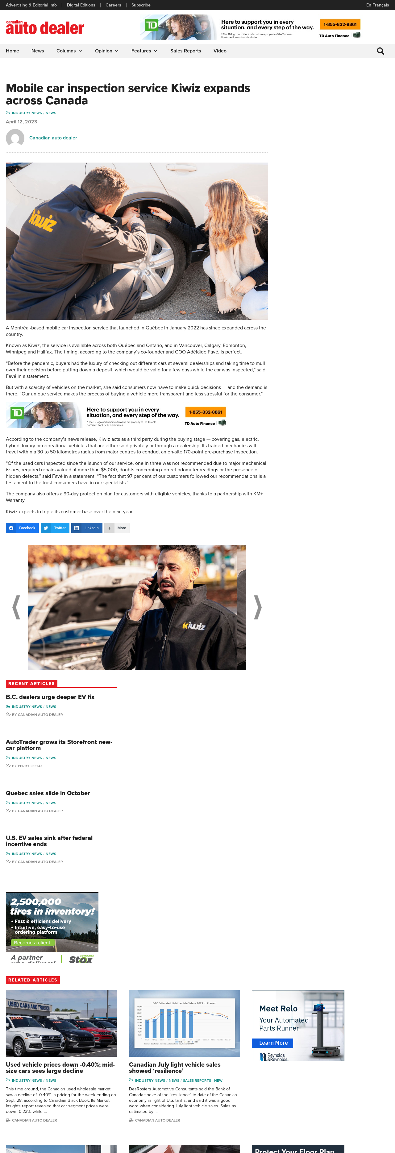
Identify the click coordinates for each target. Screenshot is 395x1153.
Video (220, 51)
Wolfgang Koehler (365, 1051)
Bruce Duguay (316, 1098)
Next (248, 614)
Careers (114, 5)
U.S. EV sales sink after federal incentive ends (335, 252)
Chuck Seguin (361, 1098)
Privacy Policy (19, 1145)
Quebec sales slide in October (344, 203)
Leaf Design (376, 1145)
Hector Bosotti (316, 1079)
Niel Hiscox (313, 1116)
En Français (377, 5)
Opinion (107, 51)
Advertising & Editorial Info (31, 5)
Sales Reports (186, 51)
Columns (70, 51)
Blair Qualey (359, 1088)
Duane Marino (361, 1070)
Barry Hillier (313, 1107)
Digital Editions (81, 5)
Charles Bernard (318, 1070)
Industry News (27, 114)
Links (110, 1070)
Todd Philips (359, 1079)
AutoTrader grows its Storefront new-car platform (342, 155)
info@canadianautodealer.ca (40, 1053)
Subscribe (141, 5)
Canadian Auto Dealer (337, 124)
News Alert (214, 1079)
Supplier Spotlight (266, 1070)
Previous (15, 614)
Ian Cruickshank (317, 1088)
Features (145, 51)
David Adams (314, 1051)
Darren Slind (360, 1107)
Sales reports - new (131, 781)
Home (12, 51)
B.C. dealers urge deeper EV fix (342, 103)
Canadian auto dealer (53, 139)
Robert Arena (315, 1060)
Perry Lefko (326, 175)
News (38, 51)
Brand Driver (261, 1060)
